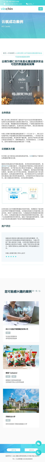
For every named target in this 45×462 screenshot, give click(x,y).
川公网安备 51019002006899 (24, 459)
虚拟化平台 (5, 166)
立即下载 (13, 450)
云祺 (31, 156)
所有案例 (11, 53)
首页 (4, 53)
